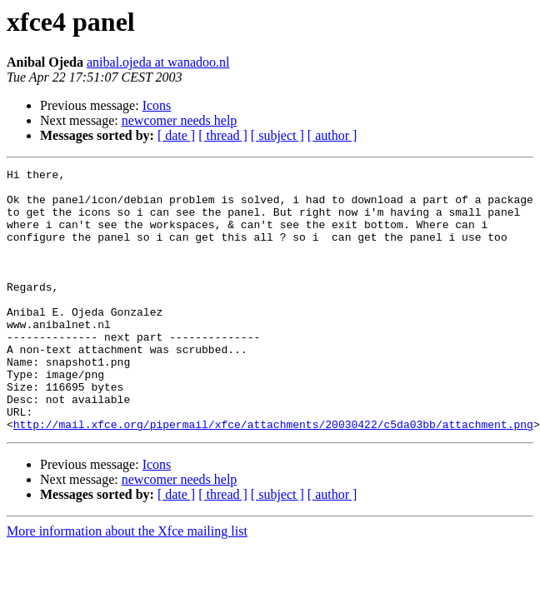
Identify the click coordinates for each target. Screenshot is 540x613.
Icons (157, 105)
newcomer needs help (180, 120)
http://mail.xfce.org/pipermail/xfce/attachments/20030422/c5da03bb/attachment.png (273, 476)
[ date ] (176, 135)
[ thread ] (223, 135)
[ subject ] (277, 135)
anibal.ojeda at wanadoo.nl (158, 62)
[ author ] (333, 135)
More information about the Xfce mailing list (127, 583)
